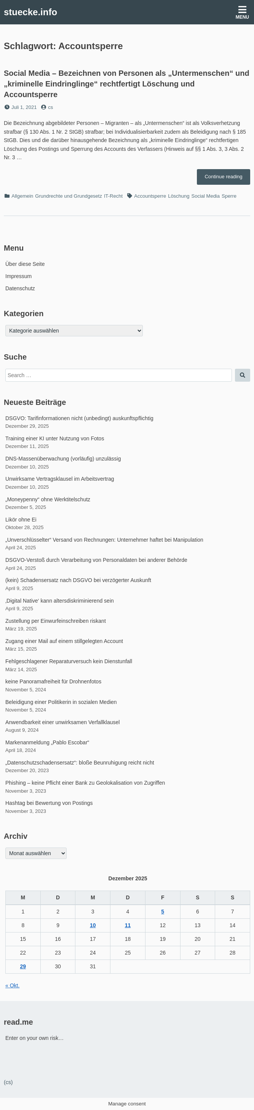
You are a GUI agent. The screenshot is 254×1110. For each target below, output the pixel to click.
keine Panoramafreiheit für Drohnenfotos (53, 681)
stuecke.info (30, 12)
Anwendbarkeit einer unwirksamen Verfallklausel (62, 722)
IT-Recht (113, 196)
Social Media (206, 196)
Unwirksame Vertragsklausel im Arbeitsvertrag (59, 479)
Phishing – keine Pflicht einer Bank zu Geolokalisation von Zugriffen (85, 783)
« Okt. (12, 985)
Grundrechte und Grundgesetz (68, 196)
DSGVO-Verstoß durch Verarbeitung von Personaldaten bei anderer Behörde (96, 560)
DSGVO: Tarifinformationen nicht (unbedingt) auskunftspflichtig (79, 418)
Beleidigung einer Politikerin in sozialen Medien (61, 702)
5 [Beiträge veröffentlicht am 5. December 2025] (162, 911)
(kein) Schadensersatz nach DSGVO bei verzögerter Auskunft (78, 580)
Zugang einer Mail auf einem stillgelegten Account (64, 641)
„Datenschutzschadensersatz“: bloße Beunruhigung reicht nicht (79, 763)
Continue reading (227, 179)
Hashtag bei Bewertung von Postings (49, 803)
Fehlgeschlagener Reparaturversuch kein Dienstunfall (68, 661)
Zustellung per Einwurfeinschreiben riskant (55, 621)
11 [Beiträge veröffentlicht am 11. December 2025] (128, 925)
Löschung (178, 196)
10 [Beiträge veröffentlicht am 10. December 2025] (93, 925)
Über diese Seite (25, 264)
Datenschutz (20, 288)
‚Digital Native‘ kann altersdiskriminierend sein (59, 601)
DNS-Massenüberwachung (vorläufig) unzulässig (63, 459)
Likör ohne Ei (21, 520)
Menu (242, 12)
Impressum (18, 276)
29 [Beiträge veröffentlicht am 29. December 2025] (23, 966)
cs (50, 107)
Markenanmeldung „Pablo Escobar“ (47, 742)
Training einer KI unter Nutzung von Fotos (54, 438)
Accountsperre (150, 196)
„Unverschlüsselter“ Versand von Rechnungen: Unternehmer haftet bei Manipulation (104, 540)
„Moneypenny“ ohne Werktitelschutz (47, 499)
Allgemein (22, 196)
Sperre (229, 196)
